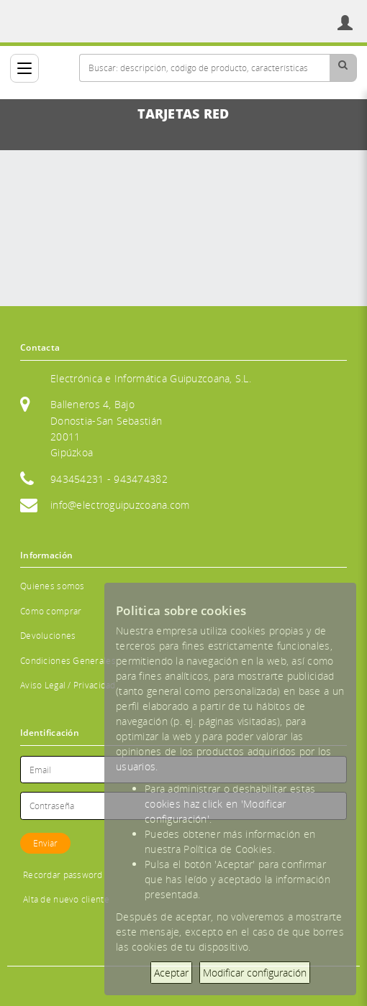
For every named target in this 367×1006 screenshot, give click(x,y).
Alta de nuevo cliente (66, 899)
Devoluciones (48, 635)
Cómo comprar (50, 611)
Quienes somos (52, 586)
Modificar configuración (255, 972)
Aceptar (171, 972)
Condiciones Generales (68, 661)
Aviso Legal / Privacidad (68, 685)
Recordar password (63, 875)
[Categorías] (24, 68)
